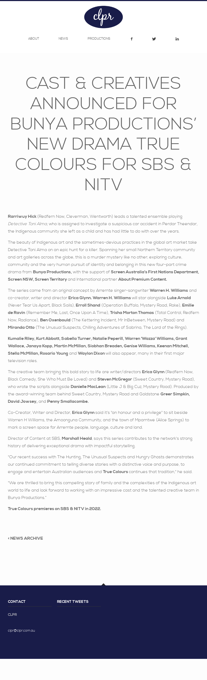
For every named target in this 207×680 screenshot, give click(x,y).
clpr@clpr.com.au (21, 652)
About (33, 61)
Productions (99, 61)
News (63, 61)
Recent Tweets (72, 623)
